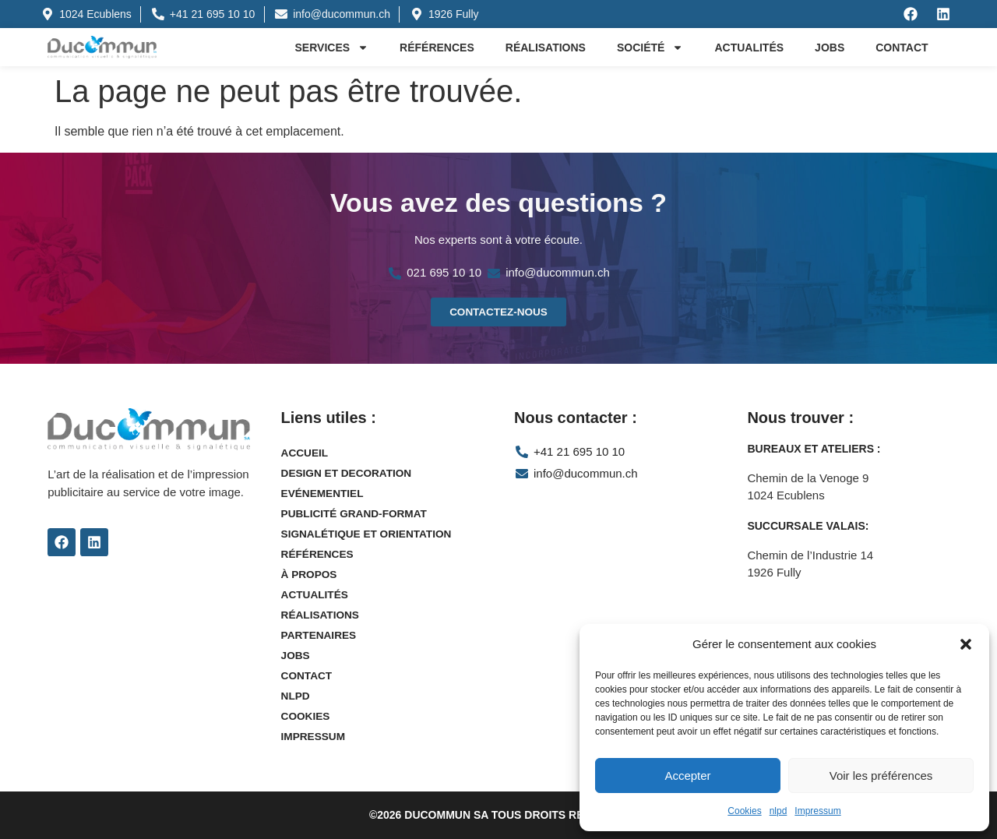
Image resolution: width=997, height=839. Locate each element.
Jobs (829, 47)
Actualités (749, 47)
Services (332, 47)
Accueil (305, 453)
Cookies (744, 811)
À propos (310, 575)
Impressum (817, 811)
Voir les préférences (881, 775)
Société (650, 47)
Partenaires (319, 635)
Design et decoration (348, 473)
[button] (966, 644)
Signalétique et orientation (368, 534)
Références (437, 47)
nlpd (778, 811)
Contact (901, 47)
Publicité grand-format (356, 514)
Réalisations (546, 47)
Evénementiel (323, 494)
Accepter (687, 775)
